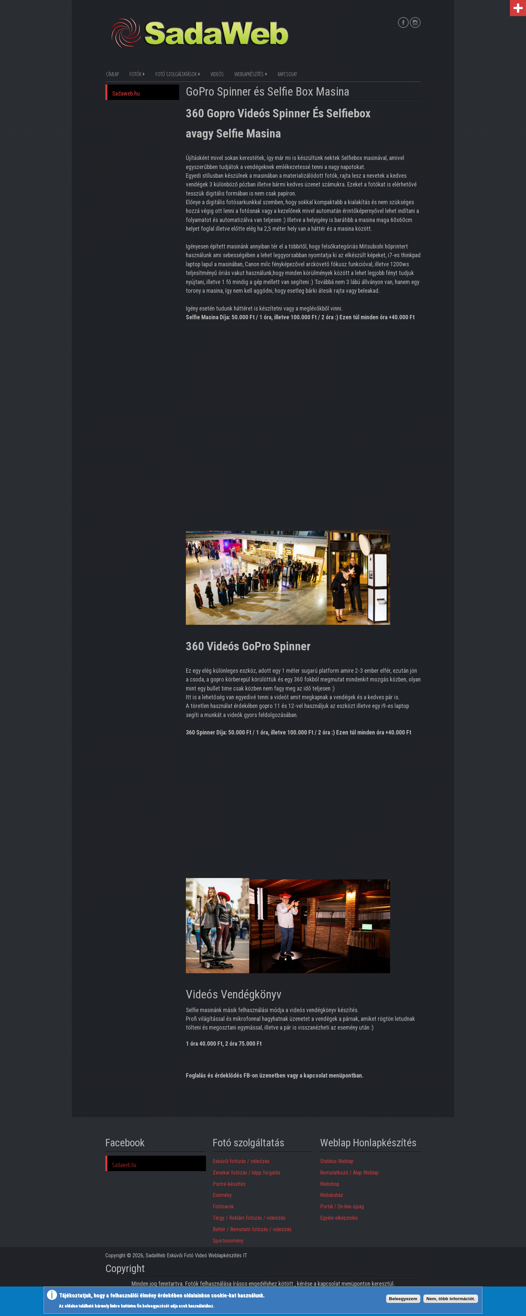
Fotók (135, 74)
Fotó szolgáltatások (176, 74)
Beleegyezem (403, 1298)
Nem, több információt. (450, 1298)
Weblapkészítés (249, 74)
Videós (217, 74)
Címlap (112, 74)
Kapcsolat (287, 74)
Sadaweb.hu (126, 93)
